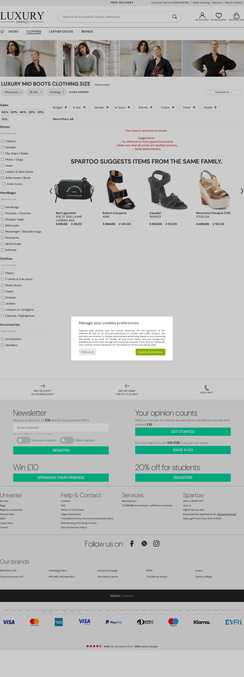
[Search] (175, 17)
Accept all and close (150, 352)
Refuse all (88, 352)
